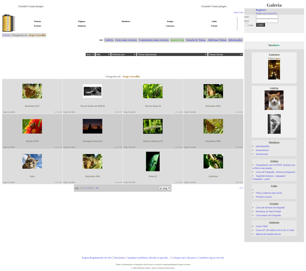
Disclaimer (119, 257)
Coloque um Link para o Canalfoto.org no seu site (198, 257)
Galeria (6, 35)
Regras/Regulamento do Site (97, 257)
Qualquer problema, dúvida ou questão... (148, 257)
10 (97, 187)
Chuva (277, 58)
